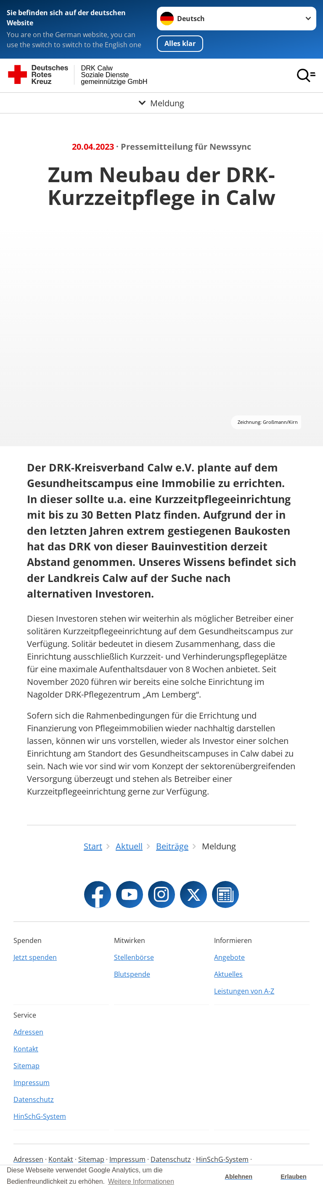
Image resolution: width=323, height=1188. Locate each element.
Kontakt (25, 1048)
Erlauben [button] (294, 1176)
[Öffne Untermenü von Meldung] (161, 103)
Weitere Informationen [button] (141, 1181)
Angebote (229, 957)
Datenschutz (33, 1099)
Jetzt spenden (35, 957)
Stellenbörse (134, 957)
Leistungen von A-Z (244, 991)
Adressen (28, 1032)
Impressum (31, 1082)
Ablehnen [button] (239, 1176)
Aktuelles (228, 974)
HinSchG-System (39, 1116)
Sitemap (26, 1065)
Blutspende (132, 974)
